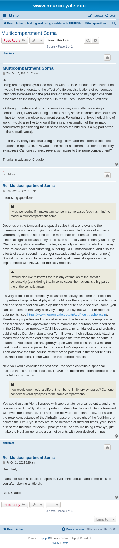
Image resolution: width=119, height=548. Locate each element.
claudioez (8, 53)
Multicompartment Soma (29, 33)
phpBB (46, 538)
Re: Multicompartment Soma (29, 185)
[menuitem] (13, 16)
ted (4, 171)
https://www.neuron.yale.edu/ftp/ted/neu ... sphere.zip (66, 314)
